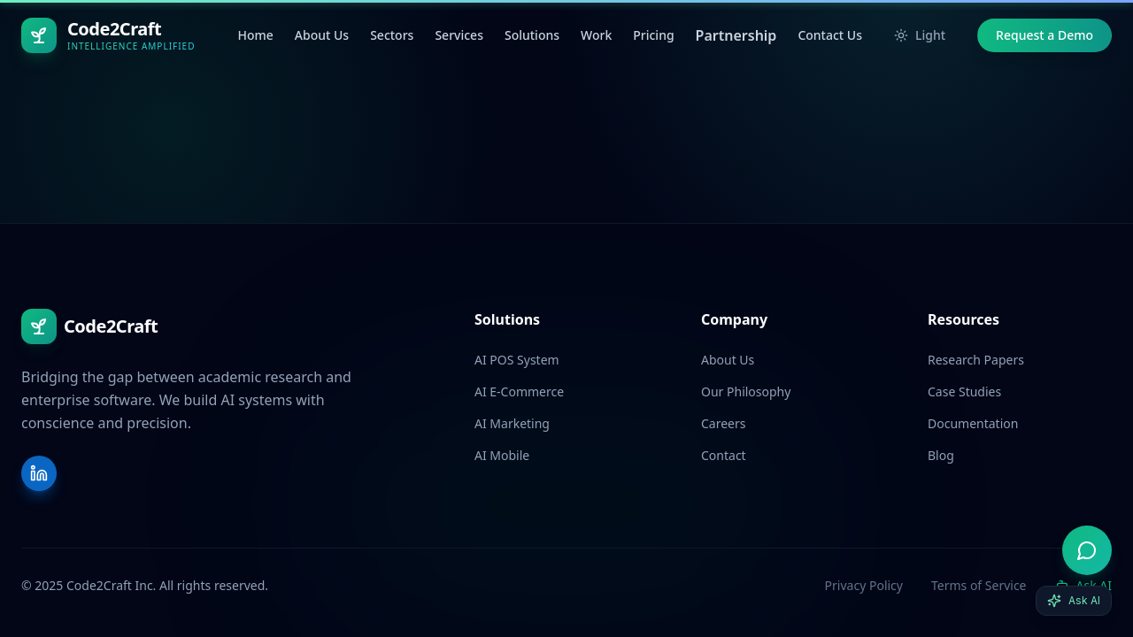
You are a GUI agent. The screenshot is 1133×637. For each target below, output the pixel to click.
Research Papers (976, 359)
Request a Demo (1044, 35)
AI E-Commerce (519, 391)
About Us (322, 35)
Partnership (736, 35)
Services (459, 35)
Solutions (532, 35)
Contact (723, 455)
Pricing (653, 35)
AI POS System (516, 359)
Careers (723, 423)
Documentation (973, 423)
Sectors (391, 35)
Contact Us (830, 35)
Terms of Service (979, 585)
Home (255, 35)
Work (596, 35)
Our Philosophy (745, 391)
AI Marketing (512, 423)
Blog (941, 455)
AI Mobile (501, 455)
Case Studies (964, 391)
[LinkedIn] (39, 473)
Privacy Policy (864, 585)
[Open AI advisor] (1087, 550)
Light (919, 35)
